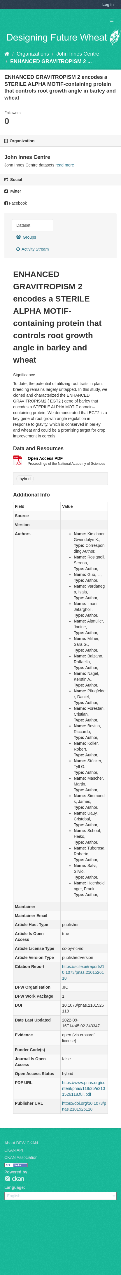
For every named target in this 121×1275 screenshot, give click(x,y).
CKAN (14, 1178)
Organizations (33, 54)
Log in (108, 4)
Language (14, 1187)
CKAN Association (21, 1157)
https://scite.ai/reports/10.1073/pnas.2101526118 (83, 972)
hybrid (25, 478)
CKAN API (13, 1150)
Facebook (15, 203)
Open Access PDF (45, 458)
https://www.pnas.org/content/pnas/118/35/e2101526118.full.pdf (84, 1088)
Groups (26, 237)
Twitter (12, 191)
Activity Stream (32, 249)
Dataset (23, 225)
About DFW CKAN (21, 1143)
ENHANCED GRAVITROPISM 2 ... (51, 61)
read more (64, 165)
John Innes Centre (77, 54)
